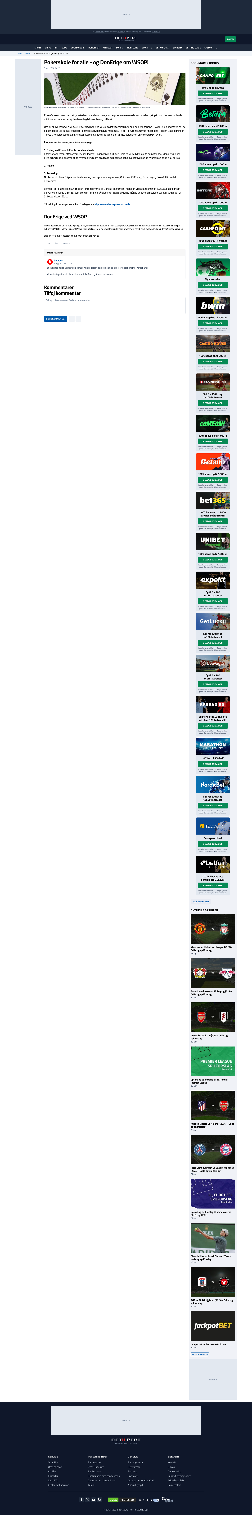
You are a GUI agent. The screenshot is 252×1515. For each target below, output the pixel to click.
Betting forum (135, 1462)
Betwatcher (162, 47)
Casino (208, 47)
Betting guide (193, 47)
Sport (38, 47)
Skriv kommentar (55, 318)
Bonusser (93, 47)
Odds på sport (55, 1467)
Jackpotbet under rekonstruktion (208, 1344)
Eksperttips (51, 47)
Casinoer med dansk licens (101, 1480)
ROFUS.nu (120, 31)
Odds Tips (53, 1462)
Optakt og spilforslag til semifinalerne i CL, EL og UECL (211, 1213)
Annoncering (174, 1471)
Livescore (132, 47)
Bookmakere (78, 47)
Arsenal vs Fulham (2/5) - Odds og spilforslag (209, 1036)
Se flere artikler (200, 1354)
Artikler (107, 47)
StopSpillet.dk (156, 31)
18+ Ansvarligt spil (138, 1509)
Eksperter (53, 1476)
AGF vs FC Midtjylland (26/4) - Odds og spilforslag (212, 1301)
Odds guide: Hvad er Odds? (142, 1480)
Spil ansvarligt (99, 31)
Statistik (177, 47)
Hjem (20, 53)
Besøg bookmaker (213, 93)
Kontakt (172, 1462)
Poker (67, 243)
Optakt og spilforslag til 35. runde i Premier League (209, 1081)
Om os (171, 1467)
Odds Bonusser (96, 1467)
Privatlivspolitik (176, 1480)
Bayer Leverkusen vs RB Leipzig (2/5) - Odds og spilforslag (211, 992)
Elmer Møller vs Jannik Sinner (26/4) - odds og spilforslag (211, 1257)
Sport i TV (147, 47)
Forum (119, 47)
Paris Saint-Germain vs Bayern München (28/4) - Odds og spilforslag (212, 1169)
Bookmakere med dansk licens (103, 1476)
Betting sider (94, 1462)
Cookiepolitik (174, 1485)
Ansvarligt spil (135, 1485)
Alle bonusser (201, 901)
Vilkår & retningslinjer (179, 1476)
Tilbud (91, 1485)
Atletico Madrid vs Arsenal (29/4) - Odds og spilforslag (212, 1125)
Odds (64, 47)
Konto (230, 39)
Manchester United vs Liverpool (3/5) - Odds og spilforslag (211, 948)
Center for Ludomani (59, 1485)
